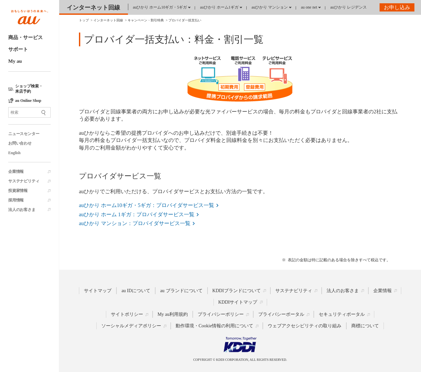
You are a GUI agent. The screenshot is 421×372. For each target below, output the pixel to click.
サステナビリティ (23, 181)
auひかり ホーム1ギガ (219, 7)
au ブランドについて (181, 290)
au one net (309, 7)
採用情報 (16, 200)
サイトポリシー (127, 314)
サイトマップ (97, 290)
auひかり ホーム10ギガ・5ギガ (160, 7)
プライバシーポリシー (221, 314)
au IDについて (135, 290)
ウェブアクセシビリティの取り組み (304, 325)
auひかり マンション (270, 7)
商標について (365, 325)
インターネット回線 (93, 7)
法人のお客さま (22, 209)
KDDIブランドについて (236, 290)
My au (15, 61)
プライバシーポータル (281, 314)
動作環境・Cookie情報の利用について (214, 325)
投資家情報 (18, 190)
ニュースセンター (23, 133)
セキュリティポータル (342, 314)
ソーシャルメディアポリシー (131, 325)
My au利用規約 (173, 314)
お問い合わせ (20, 143)
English (14, 153)
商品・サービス (25, 37)
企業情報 (16, 171)
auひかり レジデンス (348, 7)
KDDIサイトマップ (238, 302)
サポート (18, 49)
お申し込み (397, 7)
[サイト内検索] (29, 112)
